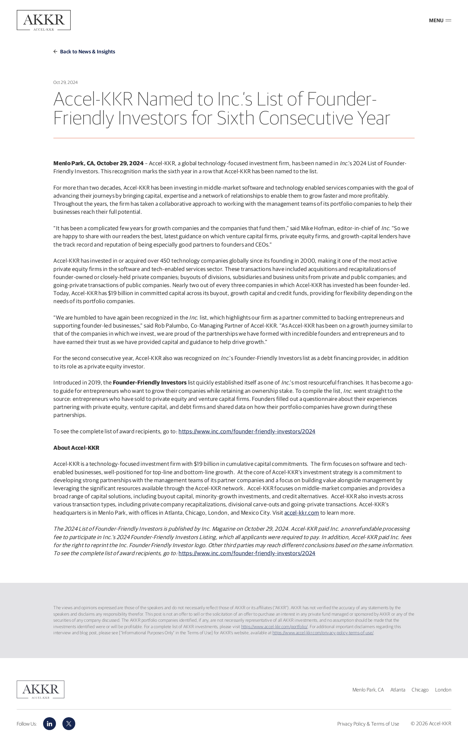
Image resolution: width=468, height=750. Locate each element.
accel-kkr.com (301, 512)
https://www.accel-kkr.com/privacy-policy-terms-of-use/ (322, 632)
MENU (440, 20)
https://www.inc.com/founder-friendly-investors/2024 (247, 431)
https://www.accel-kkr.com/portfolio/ (274, 626)
